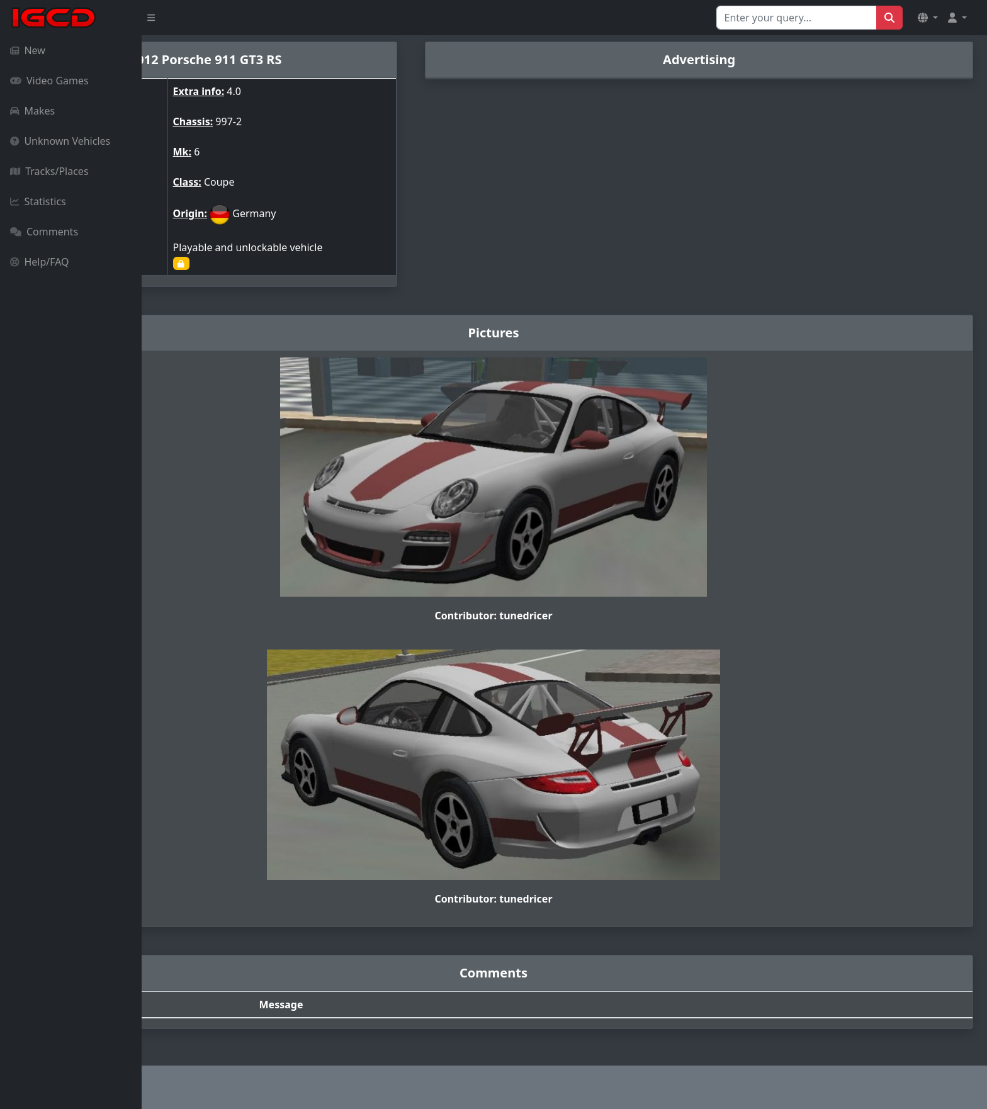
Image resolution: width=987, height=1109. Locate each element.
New (27, 50)
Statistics (38, 201)
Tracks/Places (49, 171)
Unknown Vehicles (60, 141)
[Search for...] (796, 18)
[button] (928, 17)
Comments (44, 232)
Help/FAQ (39, 262)
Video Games (49, 80)
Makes (32, 111)
